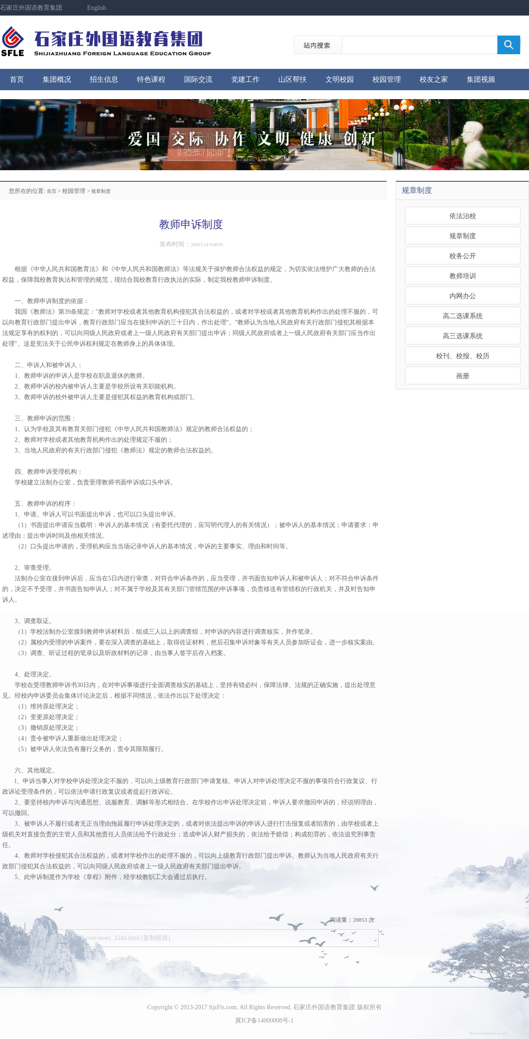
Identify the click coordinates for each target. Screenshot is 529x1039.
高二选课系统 (463, 316)
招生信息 (104, 79)
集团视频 (481, 79)
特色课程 (151, 79)
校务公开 (462, 256)
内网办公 (462, 296)
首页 (17, 79)
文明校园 (339, 79)
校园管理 (387, 79)
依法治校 (462, 216)
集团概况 (57, 79)
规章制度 (101, 191)
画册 (462, 376)
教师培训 (462, 276)
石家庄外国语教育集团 (31, 7)
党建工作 (245, 79)
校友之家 (434, 79)
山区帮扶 (292, 79)
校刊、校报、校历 (462, 356)
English (96, 7)
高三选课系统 (463, 336)
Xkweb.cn (493, 1033)
